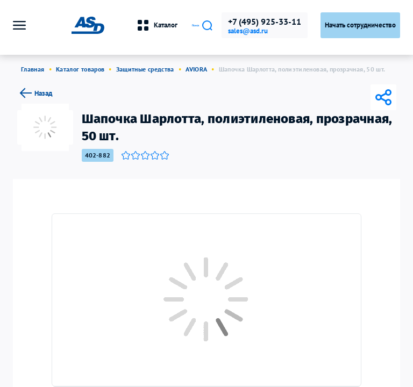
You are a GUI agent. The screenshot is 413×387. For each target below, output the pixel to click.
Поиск (182, 25)
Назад (34, 93)
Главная (33, 69)
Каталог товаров (80, 69)
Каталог (115, 25)
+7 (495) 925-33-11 (264, 21)
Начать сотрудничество (360, 25)
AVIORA (196, 69)
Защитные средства (145, 69)
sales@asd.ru (248, 31)
